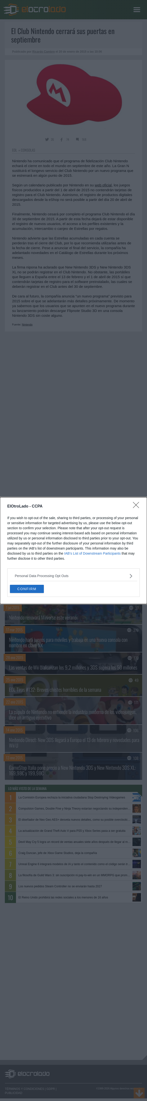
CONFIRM (26, 589)
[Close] (137, 506)
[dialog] (73, 550)
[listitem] (73, 576)
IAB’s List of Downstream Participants (92, 553)
